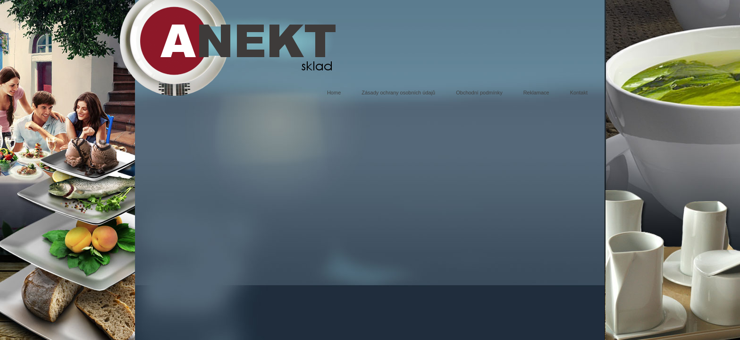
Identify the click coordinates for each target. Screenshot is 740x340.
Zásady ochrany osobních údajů (398, 92)
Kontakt (579, 92)
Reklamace (536, 92)
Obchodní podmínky (479, 92)
